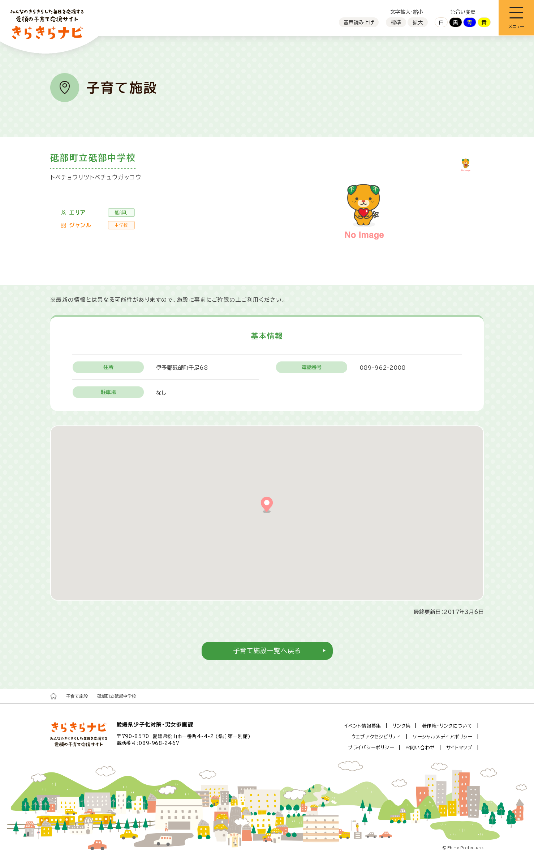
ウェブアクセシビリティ (376, 736)
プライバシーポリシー (371, 747)
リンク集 (401, 726)
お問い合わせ (420, 747)
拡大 (418, 22)
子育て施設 (77, 696)
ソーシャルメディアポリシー (443, 736)
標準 (396, 22)
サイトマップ (459, 747)
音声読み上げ (359, 22)
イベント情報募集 (362, 726)
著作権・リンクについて (447, 726)
